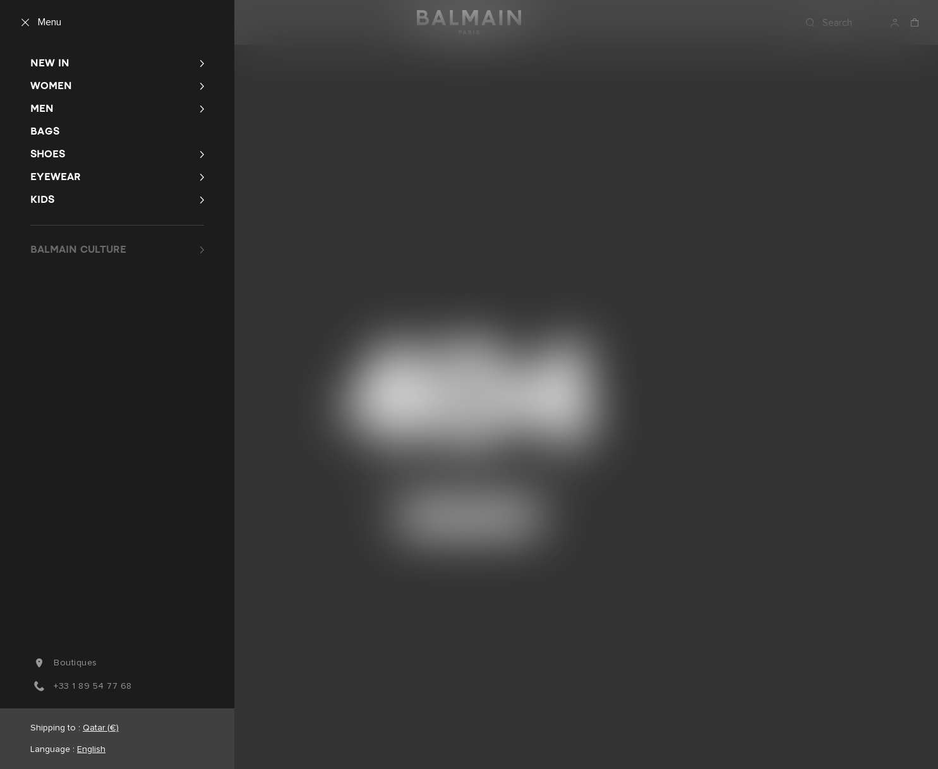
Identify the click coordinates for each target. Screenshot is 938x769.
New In (49, 63)
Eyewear (55, 176)
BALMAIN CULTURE (78, 249)
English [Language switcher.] (91, 749)
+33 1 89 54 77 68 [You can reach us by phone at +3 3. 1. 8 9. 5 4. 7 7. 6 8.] (81, 686)
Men (42, 108)
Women (51, 85)
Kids (42, 199)
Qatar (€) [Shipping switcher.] (101, 728)
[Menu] (38, 22)
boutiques (63, 663)
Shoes (47, 154)
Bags (45, 131)
